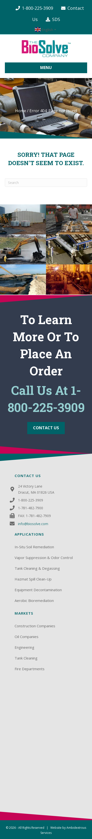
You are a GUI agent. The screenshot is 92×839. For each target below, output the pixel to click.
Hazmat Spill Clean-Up (33, 579)
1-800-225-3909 (37, 8)
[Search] (46, 182)
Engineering (24, 647)
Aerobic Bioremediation (34, 600)
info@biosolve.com (33, 523)
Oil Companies (26, 636)
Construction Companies (35, 625)
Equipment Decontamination (38, 589)
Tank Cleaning (26, 658)
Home (20, 110)
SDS (56, 19)
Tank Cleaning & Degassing (37, 568)
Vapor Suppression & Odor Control (44, 557)
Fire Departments (30, 668)
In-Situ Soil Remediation (34, 546)
